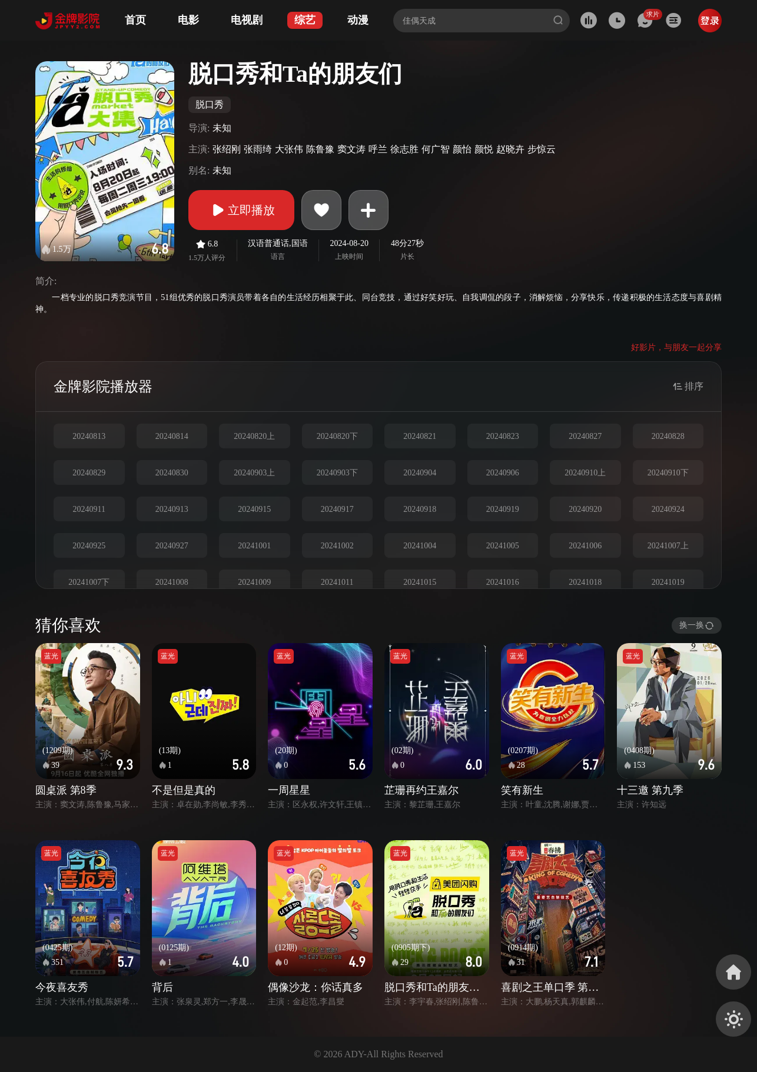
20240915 (254, 509)
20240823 (502, 436)
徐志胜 (404, 149)
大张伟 (289, 149)
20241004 (419, 545)
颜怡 (462, 149)
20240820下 (337, 436)
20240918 (419, 509)
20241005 (502, 545)
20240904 (419, 472)
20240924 (668, 509)
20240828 (668, 436)
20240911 (89, 509)
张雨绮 (258, 149)
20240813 (88, 436)
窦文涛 (351, 149)
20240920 (585, 509)
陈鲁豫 (320, 149)
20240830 (171, 472)
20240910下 (668, 472)
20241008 (171, 582)
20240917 (337, 509)
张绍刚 (227, 149)
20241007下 (88, 582)
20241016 (502, 582)
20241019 (668, 582)
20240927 (171, 545)
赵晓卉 (510, 149)
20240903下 (337, 472)
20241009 (254, 582)
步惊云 (541, 149)
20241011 (337, 582)
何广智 (435, 149)
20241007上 (668, 545)
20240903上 (254, 472)
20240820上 (254, 436)
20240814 (171, 436)
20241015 (419, 582)
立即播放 (241, 210)
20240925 (88, 545)
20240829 (88, 472)
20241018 (585, 582)
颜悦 (483, 149)
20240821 (419, 436)
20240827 (585, 436)
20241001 (254, 545)
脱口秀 (209, 104)
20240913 (171, 509)
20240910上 (585, 472)
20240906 (502, 472)
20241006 (585, 545)
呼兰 (377, 149)
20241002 (337, 545)
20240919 (502, 509)
